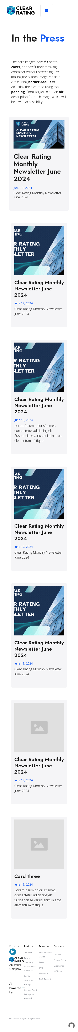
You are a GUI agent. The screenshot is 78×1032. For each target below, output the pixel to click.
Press (41, 962)
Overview (28, 952)
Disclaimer (59, 965)
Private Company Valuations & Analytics (30, 964)
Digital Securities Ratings (28, 980)
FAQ (41, 967)
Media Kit (43, 973)
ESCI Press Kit (45, 979)
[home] (20, 11)
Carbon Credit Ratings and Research (30, 994)
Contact (57, 954)
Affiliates (58, 971)
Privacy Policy (60, 960)
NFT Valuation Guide (45, 954)
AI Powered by (15, 988)
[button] (46, 10)
